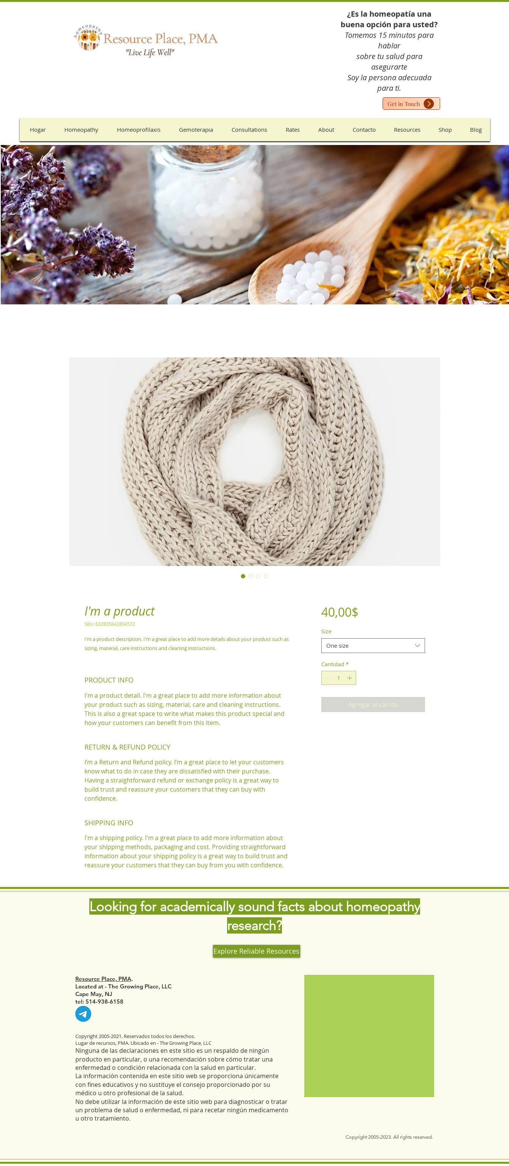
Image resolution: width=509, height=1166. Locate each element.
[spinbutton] (339, 677)
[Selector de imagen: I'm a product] (243, 576)
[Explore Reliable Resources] (256, 951)
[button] (81, 129)
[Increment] (350, 677)
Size (326, 631)
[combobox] (373, 645)
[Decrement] (327, 677)
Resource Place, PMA (103, 978)
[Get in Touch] (411, 103)
